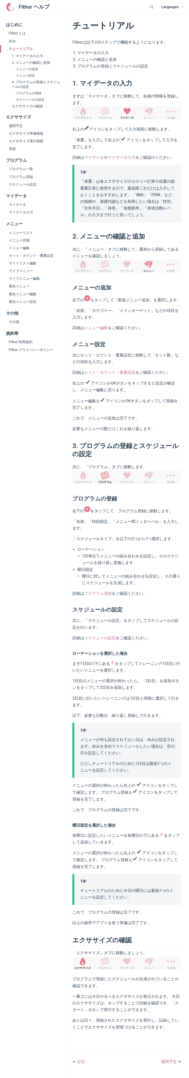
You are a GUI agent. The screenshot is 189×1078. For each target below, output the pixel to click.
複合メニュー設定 (22, 302)
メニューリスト (21, 233)
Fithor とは (17, 33)
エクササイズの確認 (27, 106)
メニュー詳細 (19, 240)
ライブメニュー (21, 271)
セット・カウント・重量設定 (31, 255)
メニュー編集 (19, 248)
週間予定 (16, 126)
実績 (12, 149)
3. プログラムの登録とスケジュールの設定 (36, 84)
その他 (14, 322)
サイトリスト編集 (22, 263)
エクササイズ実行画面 (26, 141)
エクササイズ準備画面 (26, 133)
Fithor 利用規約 (20, 342)
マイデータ (17, 205)
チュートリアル (21, 49)
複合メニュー (19, 286)
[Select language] (172, 7)
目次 (12, 41)
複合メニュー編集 (22, 294)
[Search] (152, 7)
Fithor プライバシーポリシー (31, 350)
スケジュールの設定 (30, 99)
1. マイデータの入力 (27, 56)
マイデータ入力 (21, 212)
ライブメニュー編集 (24, 278)
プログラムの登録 (28, 93)
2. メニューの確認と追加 (31, 62)
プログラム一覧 (21, 169)
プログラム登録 (21, 177)
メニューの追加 (27, 69)
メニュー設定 (25, 75)
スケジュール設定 (22, 184)
